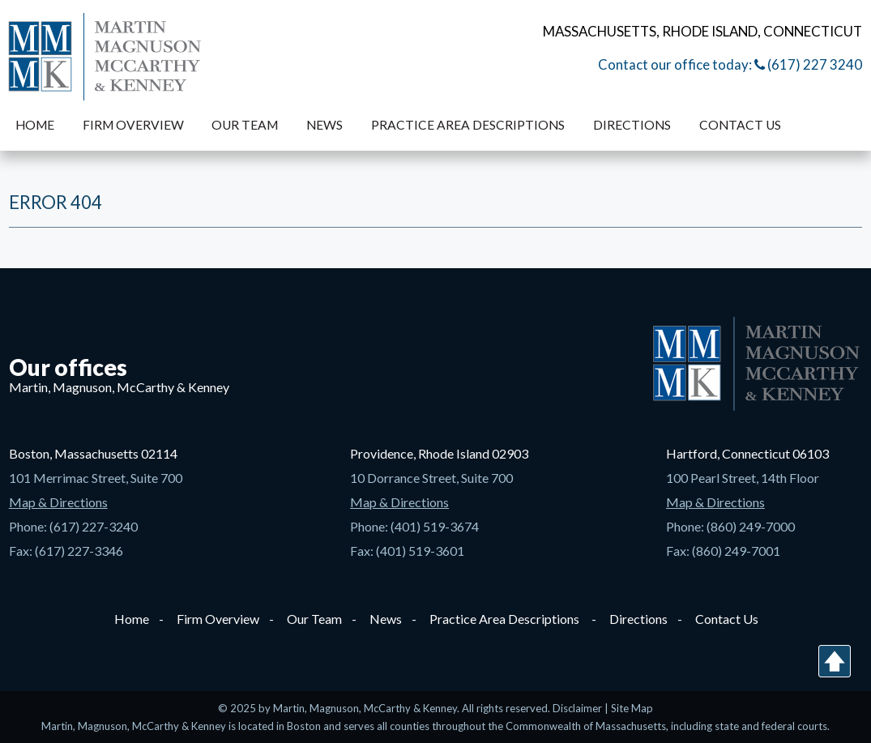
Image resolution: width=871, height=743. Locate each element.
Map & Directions (58, 502)
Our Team (244, 124)
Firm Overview (133, 124)
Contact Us (740, 124)
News (324, 124)
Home (34, 124)
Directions (632, 124)
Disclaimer (578, 708)
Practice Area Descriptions (468, 124)
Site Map (632, 708)
